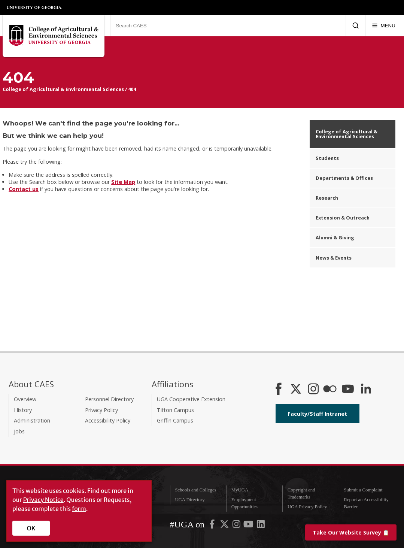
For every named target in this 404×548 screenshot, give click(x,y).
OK (31, 528)
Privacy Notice (43, 499)
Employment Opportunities (244, 503)
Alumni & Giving (335, 237)
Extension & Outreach (343, 217)
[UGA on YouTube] (249, 526)
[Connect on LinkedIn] (366, 389)
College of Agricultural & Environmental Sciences (63, 89)
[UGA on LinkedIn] (260, 526)
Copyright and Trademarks (301, 493)
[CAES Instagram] (313, 389)
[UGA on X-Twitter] (225, 526)
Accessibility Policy (107, 420)
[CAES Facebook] (279, 389)
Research (327, 197)
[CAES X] (297, 389)
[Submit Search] (355, 25)
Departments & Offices (344, 178)
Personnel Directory (109, 399)
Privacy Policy (101, 410)
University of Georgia (34, 7)
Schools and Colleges (195, 490)
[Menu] (383, 25)
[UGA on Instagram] (237, 526)
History (23, 410)
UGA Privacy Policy (307, 506)
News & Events (334, 257)
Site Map (123, 181)
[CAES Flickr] (330, 389)
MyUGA (240, 490)
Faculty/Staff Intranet (317, 413)
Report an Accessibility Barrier (366, 503)
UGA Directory (189, 499)
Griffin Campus (175, 420)
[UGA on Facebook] (213, 526)
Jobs (19, 431)
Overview (25, 399)
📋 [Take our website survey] (351, 532)
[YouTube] (348, 389)
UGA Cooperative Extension (191, 399)
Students (327, 158)
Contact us (24, 189)
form (79, 508)
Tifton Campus (175, 410)
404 (132, 89)
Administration (32, 420)
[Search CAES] (228, 25)
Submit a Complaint (363, 490)
